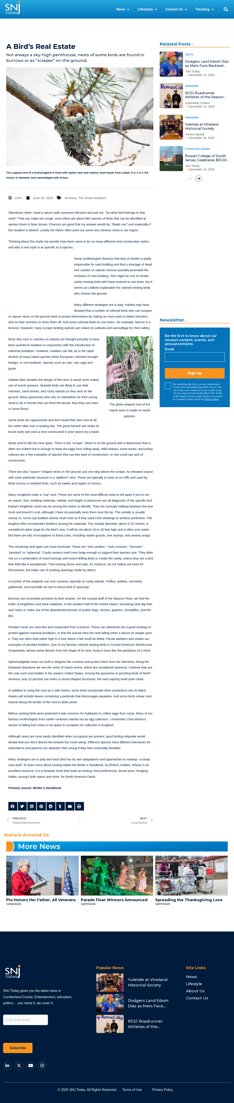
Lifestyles (147, 9)
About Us (195, 991)
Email (170, 349)
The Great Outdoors (92, 198)
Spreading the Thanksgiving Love (189, 900)
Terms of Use (132, 1090)
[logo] (12, 9)
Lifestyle (194, 984)
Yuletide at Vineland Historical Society (201, 126)
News (122, 9)
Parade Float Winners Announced (114, 900)
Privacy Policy (211, 399)
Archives (71, 198)
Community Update (197, 148)
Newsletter (192, 86)
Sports (189, 54)
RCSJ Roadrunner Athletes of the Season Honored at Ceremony (204, 95)
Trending (204, 9)
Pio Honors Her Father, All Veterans (41, 900)
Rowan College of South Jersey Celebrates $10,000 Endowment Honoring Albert (207, 158)
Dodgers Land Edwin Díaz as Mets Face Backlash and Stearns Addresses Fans (207, 64)
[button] (225, 9)
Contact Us (176, 9)
